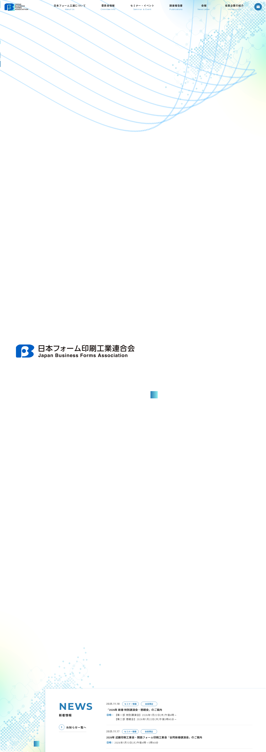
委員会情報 (142, 721)
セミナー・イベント (193, 687)
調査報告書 (188, 694)
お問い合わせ (189, 721)
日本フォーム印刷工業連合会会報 (201, 701)
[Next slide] (250, 273)
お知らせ (187, 714)
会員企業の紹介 (191, 708)
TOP (116, 687)
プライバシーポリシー (194, 728)
